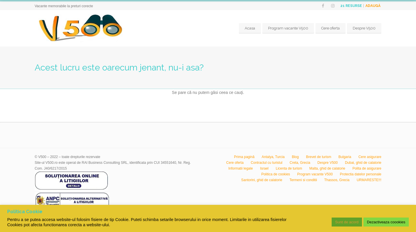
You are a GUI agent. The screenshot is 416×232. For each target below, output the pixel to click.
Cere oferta (330, 28)
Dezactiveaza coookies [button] (386, 222)
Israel (264, 168)
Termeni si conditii (303, 180)
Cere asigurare (370, 157)
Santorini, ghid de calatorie (261, 180)
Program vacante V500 (288, 28)
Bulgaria (345, 157)
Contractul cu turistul (266, 163)
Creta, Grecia (300, 163)
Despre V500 (364, 28)
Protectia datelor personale (360, 174)
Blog (295, 157)
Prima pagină (244, 157)
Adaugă (372, 6)
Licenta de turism (289, 168)
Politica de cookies (275, 174)
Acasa (250, 28)
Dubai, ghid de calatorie (363, 163)
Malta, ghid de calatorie (327, 168)
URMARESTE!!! (369, 180)
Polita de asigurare (366, 168)
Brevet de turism (318, 157)
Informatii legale (240, 168)
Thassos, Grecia (336, 180)
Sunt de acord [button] (347, 222)
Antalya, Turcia (273, 157)
